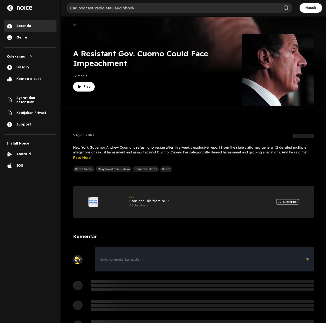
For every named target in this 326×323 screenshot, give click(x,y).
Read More (82, 157)
